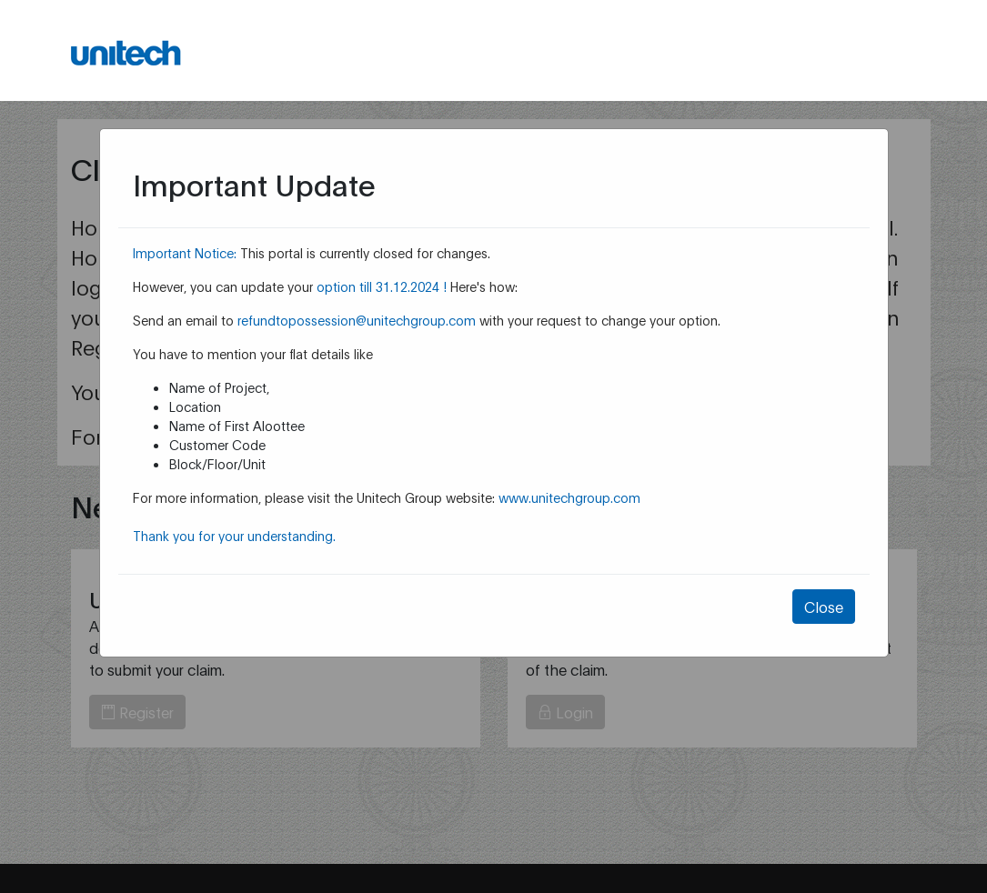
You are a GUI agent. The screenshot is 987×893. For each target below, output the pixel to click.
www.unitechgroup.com (569, 497)
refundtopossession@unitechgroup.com (356, 319)
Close (823, 606)
